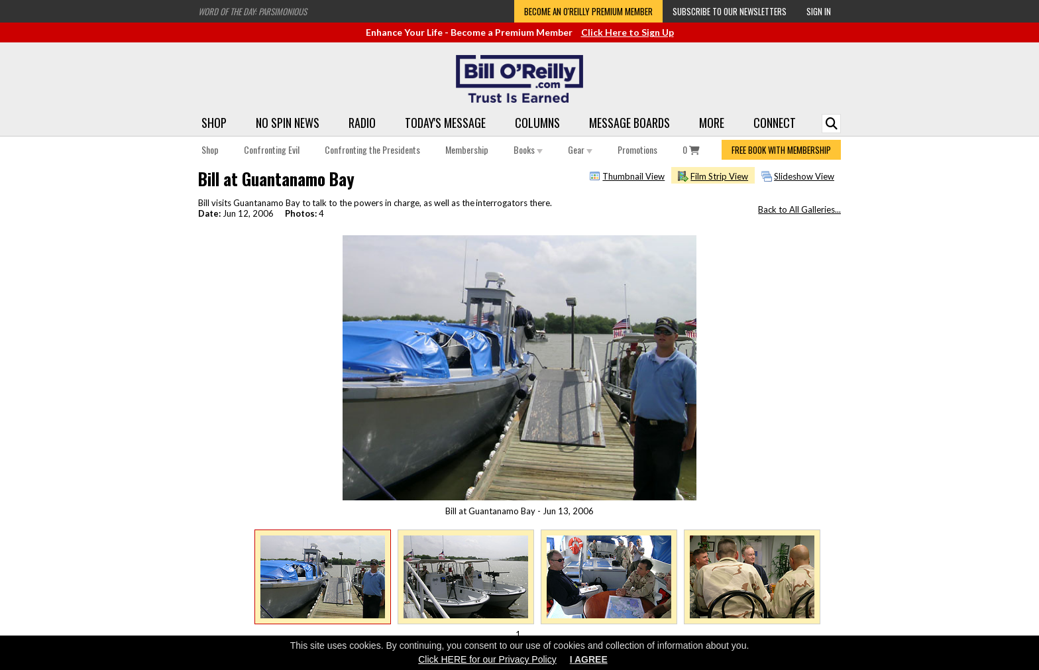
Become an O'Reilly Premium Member (588, 11)
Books (528, 149)
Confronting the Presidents (372, 149)
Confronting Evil (272, 149)
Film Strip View (719, 176)
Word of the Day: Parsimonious (252, 11)
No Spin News (287, 122)
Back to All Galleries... (799, 209)
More (711, 122)
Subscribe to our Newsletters (730, 11)
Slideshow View (804, 176)
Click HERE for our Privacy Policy (487, 659)
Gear (580, 149)
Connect (774, 122)
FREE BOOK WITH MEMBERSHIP (781, 149)
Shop (214, 122)
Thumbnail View (633, 176)
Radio (362, 122)
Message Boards (629, 122)
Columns (537, 122)
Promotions (637, 149)
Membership (466, 149)
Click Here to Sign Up (627, 32)
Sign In (818, 11)
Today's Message (445, 122)
